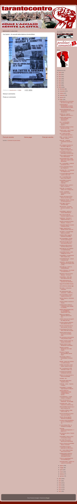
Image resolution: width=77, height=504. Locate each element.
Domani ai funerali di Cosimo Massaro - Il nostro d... (67, 222)
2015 (60, 485)
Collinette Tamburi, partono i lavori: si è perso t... (66, 185)
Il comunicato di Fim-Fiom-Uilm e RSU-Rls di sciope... (67, 330)
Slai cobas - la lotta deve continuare (65, 288)
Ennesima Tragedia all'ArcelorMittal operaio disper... (66, 353)
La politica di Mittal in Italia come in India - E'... (66, 411)
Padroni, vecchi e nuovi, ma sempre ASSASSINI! (66, 341)
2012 (60, 491)
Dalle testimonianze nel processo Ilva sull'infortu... (66, 281)
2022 (60, 80)
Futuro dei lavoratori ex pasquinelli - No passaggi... (67, 400)
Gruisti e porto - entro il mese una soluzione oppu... (67, 131)
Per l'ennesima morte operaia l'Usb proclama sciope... (67, 338)
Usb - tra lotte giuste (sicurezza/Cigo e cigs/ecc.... (64, 123)
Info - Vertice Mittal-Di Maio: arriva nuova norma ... (66, 451)
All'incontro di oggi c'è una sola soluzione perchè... (66, 242)
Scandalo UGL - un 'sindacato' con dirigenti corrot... (67, 171)
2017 (60, 480)
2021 (60, 83)
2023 (60, 78)
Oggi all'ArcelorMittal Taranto (66, 283)
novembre (62, 91)
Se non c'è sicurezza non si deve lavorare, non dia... (66, 326)
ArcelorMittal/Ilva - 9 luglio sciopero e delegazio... (66, 397)
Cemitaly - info (63, 378)
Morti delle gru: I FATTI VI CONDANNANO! (66, 267)
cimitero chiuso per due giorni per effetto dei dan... (67, 319)
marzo (61, 471)
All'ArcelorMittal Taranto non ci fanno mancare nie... (67, 407)
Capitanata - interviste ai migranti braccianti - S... (66, 219)
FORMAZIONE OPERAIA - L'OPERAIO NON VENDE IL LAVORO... (66, 306)
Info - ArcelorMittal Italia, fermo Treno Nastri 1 (65, 177)
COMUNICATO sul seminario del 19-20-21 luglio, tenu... (67, 102)
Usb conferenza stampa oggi (66, 286)
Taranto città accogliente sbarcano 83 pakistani (65, 417)
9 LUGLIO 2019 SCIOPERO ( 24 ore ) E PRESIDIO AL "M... (67, 422)
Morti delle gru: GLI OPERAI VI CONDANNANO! (66, 249)
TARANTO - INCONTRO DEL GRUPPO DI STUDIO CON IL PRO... (67, 263)
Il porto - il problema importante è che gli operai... (65, 193)
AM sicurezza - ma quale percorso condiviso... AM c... (66, 208)
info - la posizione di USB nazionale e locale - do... (66, 369)
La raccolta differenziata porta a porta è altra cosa (67, 174)
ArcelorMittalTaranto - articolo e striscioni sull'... (67, 259)
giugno (61, 465)
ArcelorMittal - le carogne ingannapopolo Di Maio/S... (67, 388)
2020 (60, 85)
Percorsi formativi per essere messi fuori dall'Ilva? (66, 414)
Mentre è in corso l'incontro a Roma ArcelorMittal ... (67, 375)
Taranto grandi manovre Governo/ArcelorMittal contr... (65, 334)
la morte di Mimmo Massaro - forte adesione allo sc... (67, 323)
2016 (60, 482)
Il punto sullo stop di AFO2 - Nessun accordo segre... (66, 197)
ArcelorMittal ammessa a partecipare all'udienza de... (67, 152)
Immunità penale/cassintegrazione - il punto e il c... (67, 430)
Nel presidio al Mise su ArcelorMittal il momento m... (66, 358)
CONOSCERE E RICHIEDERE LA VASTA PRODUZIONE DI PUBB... (67, 106)
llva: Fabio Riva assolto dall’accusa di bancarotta (66, 440)
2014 (60, 487)
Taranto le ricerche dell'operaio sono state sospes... (66, 349)
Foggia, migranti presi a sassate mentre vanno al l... (67, 229)
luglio (61, 99)
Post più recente (8, 137)
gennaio (62, 476)
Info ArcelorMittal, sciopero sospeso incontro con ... (66, 295)
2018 (60, 478)
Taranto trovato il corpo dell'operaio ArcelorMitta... (66, 344)
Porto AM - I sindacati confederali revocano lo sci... (66, 142)
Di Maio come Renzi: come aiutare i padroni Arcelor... (66, 365)
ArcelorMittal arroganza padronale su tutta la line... (67, 447)
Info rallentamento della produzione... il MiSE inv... (66, 292)
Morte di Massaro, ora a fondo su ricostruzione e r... (67, 271)
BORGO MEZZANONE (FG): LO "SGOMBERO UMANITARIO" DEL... (67, 311)
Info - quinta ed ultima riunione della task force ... (67, 134)
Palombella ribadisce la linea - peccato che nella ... (67, 127)
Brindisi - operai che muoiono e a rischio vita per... (67, 362)
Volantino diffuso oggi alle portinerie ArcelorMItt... (66, 235)
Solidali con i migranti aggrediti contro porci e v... (67, 114)
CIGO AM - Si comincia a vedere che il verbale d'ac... (67, 189)
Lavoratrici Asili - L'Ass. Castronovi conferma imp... (67, 404)
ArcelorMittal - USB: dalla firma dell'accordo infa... (66, 277)
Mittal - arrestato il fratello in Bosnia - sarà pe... (66, 137)
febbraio (62, 474)
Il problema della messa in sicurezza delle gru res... (66, 246)
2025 (60, 74)
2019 (60, 87)
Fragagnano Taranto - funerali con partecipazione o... (67, 200)
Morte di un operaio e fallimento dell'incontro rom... (66, 316)
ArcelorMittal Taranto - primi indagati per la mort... (66, 252)
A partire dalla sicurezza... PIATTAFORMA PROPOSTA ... (66, 119)
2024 (60, 76)
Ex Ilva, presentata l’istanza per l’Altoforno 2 (66, 167)
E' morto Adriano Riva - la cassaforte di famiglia (66, 426)
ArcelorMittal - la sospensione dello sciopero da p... (67, 256)
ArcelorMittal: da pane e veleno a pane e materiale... (65, 181)
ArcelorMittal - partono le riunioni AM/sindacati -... (66, 212)
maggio (62, 467)
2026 (60, 72)
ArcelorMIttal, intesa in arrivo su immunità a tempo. (66, 437)
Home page (28, 137)
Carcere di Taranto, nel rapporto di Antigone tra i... (67, 149)
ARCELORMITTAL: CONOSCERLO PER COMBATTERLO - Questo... (65, 392)
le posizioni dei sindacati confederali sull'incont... (66, 372)
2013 (60, 489)
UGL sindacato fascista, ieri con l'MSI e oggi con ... (66, 146)
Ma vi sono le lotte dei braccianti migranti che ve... (67, 215)
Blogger (47, 498)
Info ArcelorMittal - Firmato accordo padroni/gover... (66, 239)
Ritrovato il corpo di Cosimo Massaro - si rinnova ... (66, 274)
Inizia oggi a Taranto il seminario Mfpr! (65, 204)
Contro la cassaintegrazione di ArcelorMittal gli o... (66, 459)
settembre (62, 95)
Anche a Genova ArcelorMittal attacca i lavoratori (67, 444)
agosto (61, 97)
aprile (61, 469)
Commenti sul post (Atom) (14, 140)
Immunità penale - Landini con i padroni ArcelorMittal (67, 462)
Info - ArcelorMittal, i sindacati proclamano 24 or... (67, 164)
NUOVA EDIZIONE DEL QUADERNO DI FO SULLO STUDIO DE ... (67, 111)
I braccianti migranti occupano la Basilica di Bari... (67, 225)
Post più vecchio (47, 137)
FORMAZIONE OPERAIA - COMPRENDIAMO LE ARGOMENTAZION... (66, 455)
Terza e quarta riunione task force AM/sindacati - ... (66, 156)
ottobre (62, 93)
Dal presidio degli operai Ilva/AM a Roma (65, 381)
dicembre (62, 89)
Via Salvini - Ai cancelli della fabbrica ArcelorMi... (66, 232)
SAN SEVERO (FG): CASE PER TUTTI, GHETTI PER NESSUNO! (67, 160)
